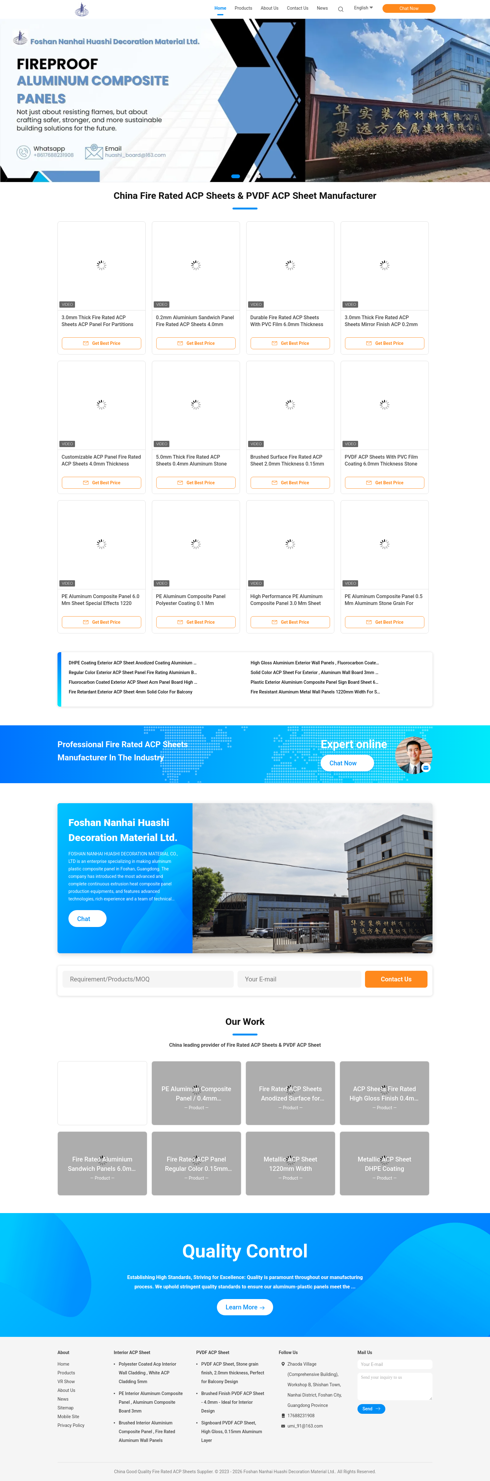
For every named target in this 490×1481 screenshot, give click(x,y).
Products (66, 1372)
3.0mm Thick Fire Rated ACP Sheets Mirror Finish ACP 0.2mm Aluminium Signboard (381, 324)
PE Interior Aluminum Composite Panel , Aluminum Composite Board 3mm (151, 1402)
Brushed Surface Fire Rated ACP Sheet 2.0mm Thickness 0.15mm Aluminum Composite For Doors (287, 464)
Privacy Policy (71, 1425)
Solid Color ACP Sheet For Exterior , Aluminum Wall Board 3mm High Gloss (316, 675)
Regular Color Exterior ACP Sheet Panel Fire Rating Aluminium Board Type (134, 675)
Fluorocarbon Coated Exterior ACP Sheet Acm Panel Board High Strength (134, 685)
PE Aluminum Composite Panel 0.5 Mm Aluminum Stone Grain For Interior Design (383, 603)
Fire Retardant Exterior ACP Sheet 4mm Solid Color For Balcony (130, 695)
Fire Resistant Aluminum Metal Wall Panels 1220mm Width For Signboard (316, 695)
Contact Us (396, 979)
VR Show (66, 1381)
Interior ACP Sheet (132, 1352)
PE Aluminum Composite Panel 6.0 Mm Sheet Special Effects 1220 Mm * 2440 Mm (100, 603)
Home (63, 1364)
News (63, 1399)
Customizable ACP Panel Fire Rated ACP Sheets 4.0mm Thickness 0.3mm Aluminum (101, 464)
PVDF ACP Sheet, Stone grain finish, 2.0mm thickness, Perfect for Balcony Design (232, 1373)
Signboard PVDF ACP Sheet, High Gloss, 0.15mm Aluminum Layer (231, 1431)
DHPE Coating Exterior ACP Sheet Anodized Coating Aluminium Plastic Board (134, 666)
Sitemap (65, 1407)
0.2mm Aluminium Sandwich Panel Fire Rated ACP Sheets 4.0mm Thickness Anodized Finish (195, 324)
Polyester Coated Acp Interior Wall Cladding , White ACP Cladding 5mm (147, 1373)
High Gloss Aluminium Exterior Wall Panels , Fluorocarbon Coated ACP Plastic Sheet (316, 666)
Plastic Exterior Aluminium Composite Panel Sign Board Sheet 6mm (316, 685)
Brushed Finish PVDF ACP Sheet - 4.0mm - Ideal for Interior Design (232, 1402)
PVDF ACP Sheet (212, 1352)
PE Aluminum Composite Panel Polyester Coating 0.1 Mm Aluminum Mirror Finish (191, 603)
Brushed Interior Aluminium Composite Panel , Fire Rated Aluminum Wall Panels (147, 1431)
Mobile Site (68, 1416)
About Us (66, 1390)
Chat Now (409, 8)
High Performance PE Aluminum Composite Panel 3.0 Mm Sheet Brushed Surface (286, 603)
